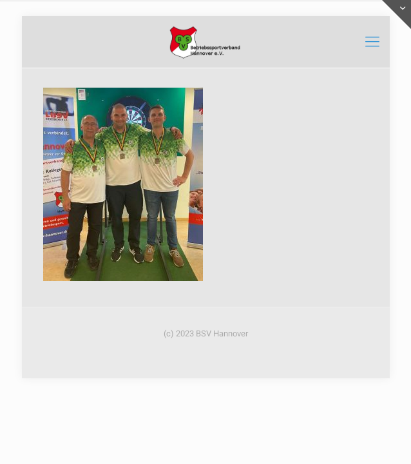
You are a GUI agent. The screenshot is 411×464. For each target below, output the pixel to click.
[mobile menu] (372, 42)
